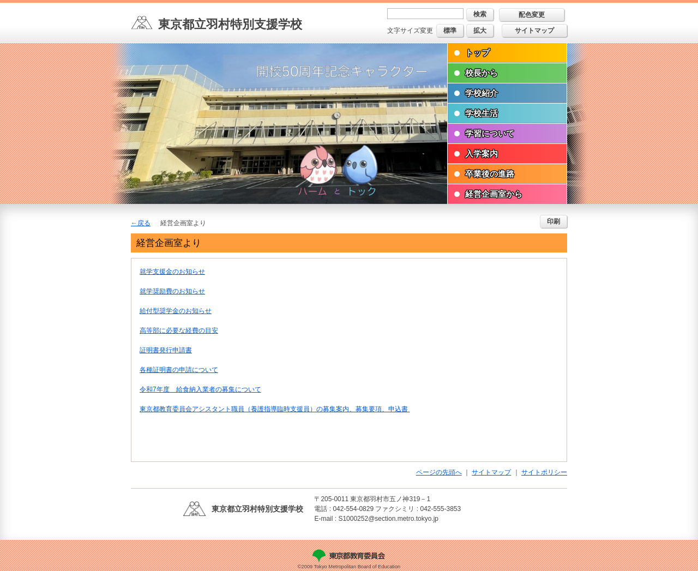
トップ (477, 52)
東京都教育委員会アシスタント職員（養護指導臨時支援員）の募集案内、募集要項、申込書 (275, 409)
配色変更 (532, 15)
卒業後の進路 (489, 173)
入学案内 (481, 153)
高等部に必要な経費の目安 (179, 330)
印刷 (553, 221)
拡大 (479, 30)
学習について (489, 133)
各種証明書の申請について (179, 370)
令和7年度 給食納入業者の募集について (200, 389)
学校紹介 (481, 93)
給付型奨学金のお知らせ (176, 311)
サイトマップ (534, 30)
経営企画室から (493, 194)
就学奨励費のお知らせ (172, 291)
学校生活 (481, 113)
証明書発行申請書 (166, 350)
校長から (481, 72)
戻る (144, 223)
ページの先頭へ (439, 472)
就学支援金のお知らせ (172, 271)
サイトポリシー (544, 472)
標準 (449, 30)
